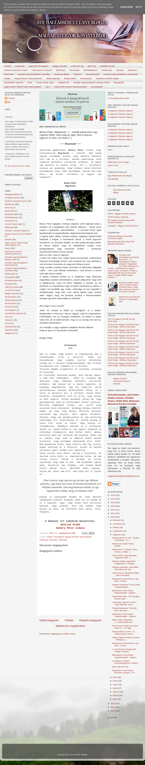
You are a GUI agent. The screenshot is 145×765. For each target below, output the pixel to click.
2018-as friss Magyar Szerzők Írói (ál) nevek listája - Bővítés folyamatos (123, 326)
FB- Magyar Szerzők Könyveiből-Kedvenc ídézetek (121, 221)
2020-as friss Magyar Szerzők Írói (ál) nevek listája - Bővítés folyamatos (123, 337)
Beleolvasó (132, 70)
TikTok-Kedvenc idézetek (118, 217)
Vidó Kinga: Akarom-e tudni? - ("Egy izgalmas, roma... (124, 603)
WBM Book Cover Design (118, 162)
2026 (113, 495)
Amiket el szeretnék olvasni (15, 70)
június (115, 681)
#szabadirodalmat (12, 194)
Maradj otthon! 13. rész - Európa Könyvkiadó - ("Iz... (125, 539)
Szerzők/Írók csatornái (13, 83)
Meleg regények (53, 78)
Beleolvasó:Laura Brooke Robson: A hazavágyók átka (129, 299)
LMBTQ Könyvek (12, 287)
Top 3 (48, 87)
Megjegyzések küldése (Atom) (62, 634)
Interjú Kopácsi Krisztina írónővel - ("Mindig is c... (126, 638)
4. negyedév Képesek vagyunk (120, 117)
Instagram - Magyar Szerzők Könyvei (123, 226)
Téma (29, 83)
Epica (110, 150)
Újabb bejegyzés (49, 620)
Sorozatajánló (97, 87)
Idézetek (120, 70)
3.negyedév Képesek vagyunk (120, 114)
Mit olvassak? (86, 78)
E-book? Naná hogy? (13, 224)
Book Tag (92, 66)
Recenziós (53, 540)
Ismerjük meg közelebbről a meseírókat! (120, 74)
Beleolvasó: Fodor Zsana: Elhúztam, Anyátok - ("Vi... (124, 671)
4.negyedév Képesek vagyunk (120, 139)
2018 (113, 707)
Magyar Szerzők (60, 66)
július (115, 677)
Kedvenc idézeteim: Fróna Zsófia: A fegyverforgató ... (126, 586)
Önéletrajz (43, 540)
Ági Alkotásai (113, 179)
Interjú (7, 248)
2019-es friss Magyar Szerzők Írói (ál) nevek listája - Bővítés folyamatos (123, 331)
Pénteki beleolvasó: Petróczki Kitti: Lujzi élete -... (124, 609)
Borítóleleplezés (90, 70)
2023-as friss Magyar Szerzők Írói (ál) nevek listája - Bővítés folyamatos (123, 353)
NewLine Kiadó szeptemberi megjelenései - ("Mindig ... (124, 562)
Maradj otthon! (70, 78)
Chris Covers (113, 165)
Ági (9, 102)
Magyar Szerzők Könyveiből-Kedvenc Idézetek (121, 381)
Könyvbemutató (92, 74)
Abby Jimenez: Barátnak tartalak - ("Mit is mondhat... (125, 574)
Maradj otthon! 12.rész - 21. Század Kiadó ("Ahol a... (123, 633)
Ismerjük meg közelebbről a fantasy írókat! (91, 83)
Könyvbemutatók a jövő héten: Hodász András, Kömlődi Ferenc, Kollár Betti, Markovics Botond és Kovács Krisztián (129, 287)
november (117, 524)
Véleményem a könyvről (41, 70)
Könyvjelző (9, 284)
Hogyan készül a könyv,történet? (28, 78)
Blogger (84, 755)
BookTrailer (9, 74)
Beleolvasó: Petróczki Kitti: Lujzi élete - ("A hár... (125, 644)
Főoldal (8, 66)
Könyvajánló (59, 537)
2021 (113, 513)
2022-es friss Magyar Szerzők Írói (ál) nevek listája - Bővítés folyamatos (123, 348)
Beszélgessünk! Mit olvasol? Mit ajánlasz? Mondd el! (121, 243)
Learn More (126, 7)
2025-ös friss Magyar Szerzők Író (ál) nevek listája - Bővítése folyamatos (123, 364)
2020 (113, 517)
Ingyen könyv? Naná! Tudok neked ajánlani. (23, 87)
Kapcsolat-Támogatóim (39, 66)
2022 (113, 510)
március (116, 692)
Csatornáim (20, 66)
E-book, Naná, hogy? (45, 83)
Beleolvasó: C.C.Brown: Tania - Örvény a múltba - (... (125, 550)
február (116, 695)
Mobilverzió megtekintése (70, 625)
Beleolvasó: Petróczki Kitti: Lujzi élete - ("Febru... (125, 580)
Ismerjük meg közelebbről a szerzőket (34, 74)
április (115, 688)
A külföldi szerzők (107, 66)
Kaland (50, 537)
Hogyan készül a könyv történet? (18, 234)
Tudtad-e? (77, 74)
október (116, 527)
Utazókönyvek (11, 327)
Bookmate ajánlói (61, 74)
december (117, 520)
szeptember (118, 531)
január (115, 699)
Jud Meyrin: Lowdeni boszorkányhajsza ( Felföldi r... (126, 662)
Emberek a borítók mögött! (107, 78)
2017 (113, 711)
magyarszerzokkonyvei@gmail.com (124, 476)
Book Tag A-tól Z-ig (120, 667)
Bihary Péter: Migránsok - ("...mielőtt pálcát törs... (123, 621)
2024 (113, 502)
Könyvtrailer (74, 70)
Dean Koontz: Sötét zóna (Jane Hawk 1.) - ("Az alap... (125, 627)
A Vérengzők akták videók (118, 98)
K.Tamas (11, 98)
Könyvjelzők (119, 83)
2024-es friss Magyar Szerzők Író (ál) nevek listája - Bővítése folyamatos (123, 359)
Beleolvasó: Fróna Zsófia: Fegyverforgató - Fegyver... (124, 592)
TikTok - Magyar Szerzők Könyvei (121, 214)
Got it (139, 7)
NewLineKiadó (85, 537)
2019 (113, 704)
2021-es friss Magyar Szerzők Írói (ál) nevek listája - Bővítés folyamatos (123, 342)
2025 (113, 499)
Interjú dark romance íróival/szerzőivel (70, 87)
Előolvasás (60, 70)
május (115, 684)
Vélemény (63, 540)
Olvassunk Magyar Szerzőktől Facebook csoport (120, 237)
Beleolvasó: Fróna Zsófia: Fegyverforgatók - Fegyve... (124, 656)
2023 (113, 506)
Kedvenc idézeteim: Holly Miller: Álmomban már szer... (125, 568)
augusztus (117, 535)
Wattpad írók (63, 83)
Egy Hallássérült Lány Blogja (19, 166)
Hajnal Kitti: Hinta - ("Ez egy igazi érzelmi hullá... (126, 597)
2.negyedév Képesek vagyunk (120, 133)
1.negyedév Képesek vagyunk (120, 111)
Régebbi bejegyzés (90, 620)
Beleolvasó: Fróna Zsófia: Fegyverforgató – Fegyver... (124, 615)
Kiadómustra (106, 70)
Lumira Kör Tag (77, 66)
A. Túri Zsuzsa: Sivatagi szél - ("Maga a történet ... (124, 650)
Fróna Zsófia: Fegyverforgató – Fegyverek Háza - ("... (125, 556)
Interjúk (7, 78)
